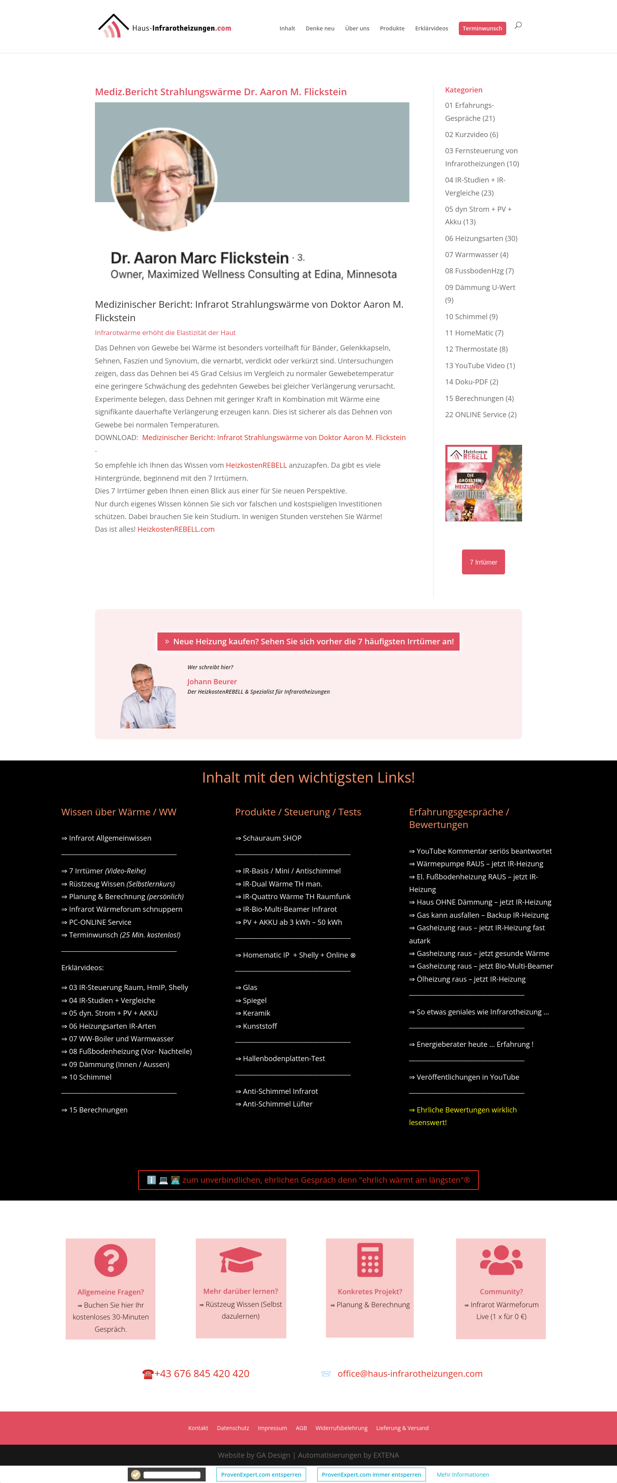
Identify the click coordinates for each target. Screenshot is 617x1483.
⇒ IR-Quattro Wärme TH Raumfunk (293, 896)
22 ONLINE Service (476, 414)
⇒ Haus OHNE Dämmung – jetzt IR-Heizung (480, 902)
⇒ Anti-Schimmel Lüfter (274, 1103)
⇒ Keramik (253, 1013)
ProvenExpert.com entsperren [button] (261, 1474)
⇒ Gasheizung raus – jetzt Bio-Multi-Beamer (481, 966)
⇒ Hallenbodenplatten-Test (280, 1058)
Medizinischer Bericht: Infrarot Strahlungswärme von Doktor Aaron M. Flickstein (274, 437)
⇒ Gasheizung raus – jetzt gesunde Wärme (479, 953)
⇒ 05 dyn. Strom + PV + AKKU (109, 1013)
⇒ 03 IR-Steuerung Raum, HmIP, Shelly (124, 987)
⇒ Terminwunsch (120, 934)
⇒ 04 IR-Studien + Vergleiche (108, 1000)
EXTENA (386, 1455)
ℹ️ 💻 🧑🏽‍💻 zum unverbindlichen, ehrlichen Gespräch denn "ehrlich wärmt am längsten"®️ (308, 1179)
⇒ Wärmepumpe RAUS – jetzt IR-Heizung (476, 863)
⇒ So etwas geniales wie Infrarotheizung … (479, 1011)
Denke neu (320, 29)
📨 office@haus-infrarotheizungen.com (401, 1373)
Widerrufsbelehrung (341, 1428)
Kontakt (198, 1428)
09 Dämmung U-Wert (480, 287)
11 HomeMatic (469, 332)
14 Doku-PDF (466, 381)
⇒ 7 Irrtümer (103, 870)
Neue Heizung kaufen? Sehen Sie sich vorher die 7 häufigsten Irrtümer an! (313, 641)
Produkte (392, 29)
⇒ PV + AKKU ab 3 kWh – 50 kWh (289, 922)
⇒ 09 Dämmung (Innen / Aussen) (115, 1064)
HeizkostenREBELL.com (176, 529)
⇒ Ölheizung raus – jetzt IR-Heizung (467, 979)
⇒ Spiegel (251, 1000)
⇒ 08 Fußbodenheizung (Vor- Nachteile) (126, 1051)
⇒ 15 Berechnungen (94, 1109)
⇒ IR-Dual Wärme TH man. (279, 883)
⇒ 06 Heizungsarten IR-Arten (109, 1026)
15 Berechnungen (474, 398)
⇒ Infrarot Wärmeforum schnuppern (122, 909)
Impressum (272, 1428)
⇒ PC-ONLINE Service (96, 922)
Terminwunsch (482, 28)
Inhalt (287, 29)
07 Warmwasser (471, 254)
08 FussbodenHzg (474, 270)
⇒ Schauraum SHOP (268, 838)
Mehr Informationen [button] (463, 1474)
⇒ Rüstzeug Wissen (118, 883)
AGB (301, 1428)
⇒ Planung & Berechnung (122, 896)
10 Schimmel (466, 316)
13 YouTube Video (475, 365)
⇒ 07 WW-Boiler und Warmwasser (117, 1038)
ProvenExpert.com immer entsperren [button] (371, 1474)
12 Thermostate (471, 349)
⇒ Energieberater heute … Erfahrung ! (471, 1044)
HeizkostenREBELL (256, 465)
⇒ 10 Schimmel (87, 1077)
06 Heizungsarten (474, 238)
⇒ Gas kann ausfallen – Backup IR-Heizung (479, 915)
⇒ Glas (246, 987)
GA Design (273, 1455)
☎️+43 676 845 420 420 (195, 1373)
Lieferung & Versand (402, 1428)
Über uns (357, 29)
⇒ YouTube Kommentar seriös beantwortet (480, 851)
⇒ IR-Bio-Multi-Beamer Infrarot (286, 909)
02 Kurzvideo (466, 134)
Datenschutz (233, 1428)
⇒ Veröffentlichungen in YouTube (464, 1077)
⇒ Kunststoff (256, 1026)
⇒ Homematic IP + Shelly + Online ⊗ (295, 955)
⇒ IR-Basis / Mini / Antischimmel (288, 870)
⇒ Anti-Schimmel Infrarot (276, 1091)
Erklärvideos (431, 29)
